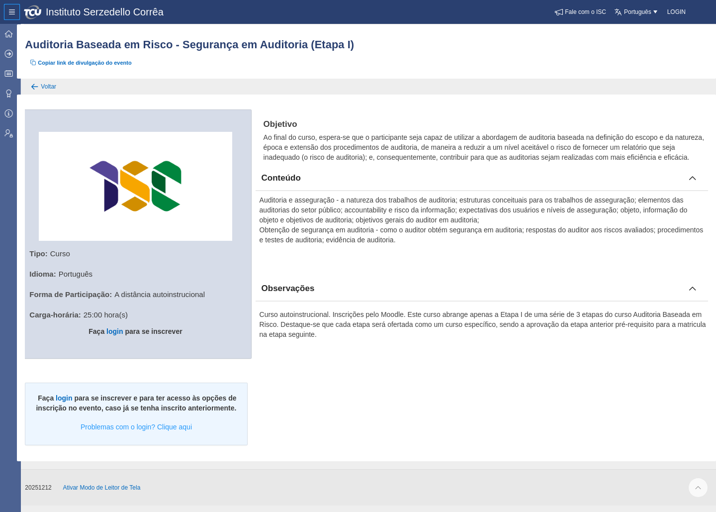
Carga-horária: (62, 313)
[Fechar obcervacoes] (693, 299)
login (120, 330)
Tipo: (45, 252)
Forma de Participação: (77, 293)
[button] (580, 12)
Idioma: (49, 273)
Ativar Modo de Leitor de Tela (108, 494)
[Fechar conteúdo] (693, 188)
